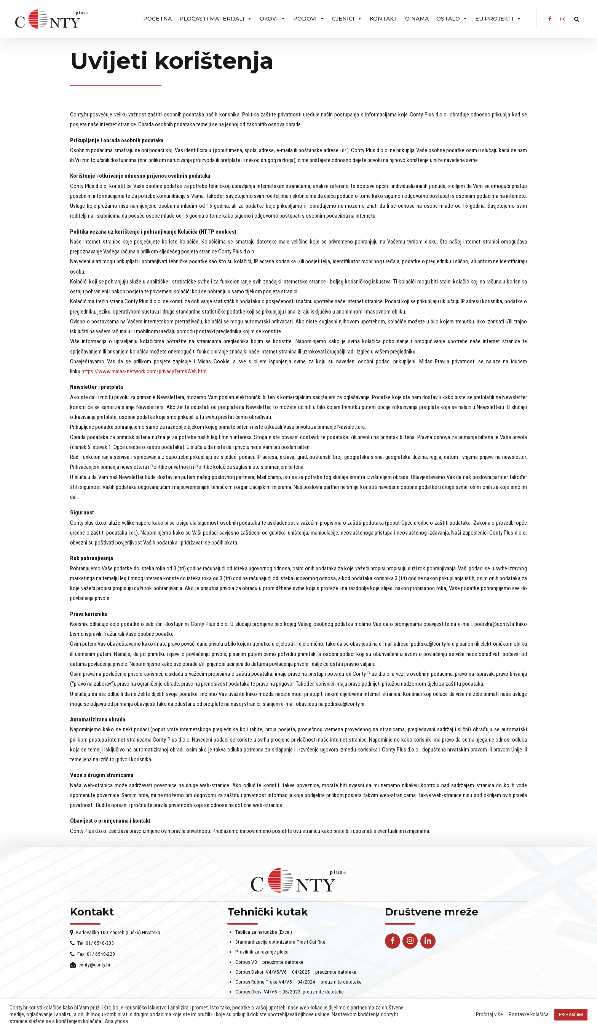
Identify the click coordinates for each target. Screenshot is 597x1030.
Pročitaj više (489, 1014)
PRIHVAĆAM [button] (571, 1014)
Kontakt (383, 18)
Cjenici (347, 18)
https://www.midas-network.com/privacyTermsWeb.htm (144, 371)
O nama (417, 18)
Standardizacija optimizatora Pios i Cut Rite (280, 942)
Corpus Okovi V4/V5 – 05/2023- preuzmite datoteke (289, 992)
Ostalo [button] (452, 18)
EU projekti (498, 18)
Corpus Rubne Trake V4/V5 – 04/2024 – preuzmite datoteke (298, 982)
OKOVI (273, 18)
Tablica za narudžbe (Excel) (263, 932)
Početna (157, 18)
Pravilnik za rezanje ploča (262, 952)
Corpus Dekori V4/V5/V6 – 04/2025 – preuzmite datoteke (295, 972)
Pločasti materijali (215, 18)
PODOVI (308, 18)
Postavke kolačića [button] (529, 1014)
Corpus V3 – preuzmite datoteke (269, 962)
